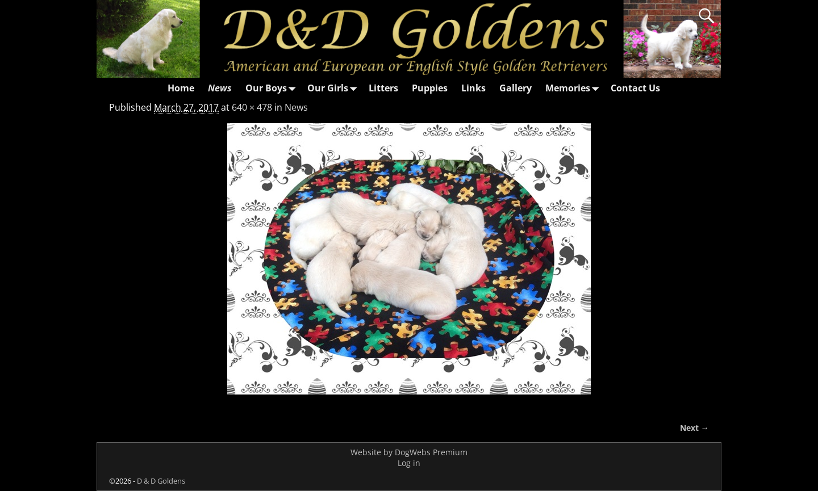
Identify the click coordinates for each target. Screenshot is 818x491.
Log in (409, 463)
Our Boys (273, 88)
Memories (574, 88)
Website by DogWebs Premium (409, 452)
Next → (694, 427)
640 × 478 (252, 107)
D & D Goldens (161, 481)
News (220, 88)
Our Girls (334, 88)
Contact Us (635, 88)
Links (473, 88)
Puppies (430, 88)
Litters (383, 88)
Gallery (515, 88)
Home (181, 88)
